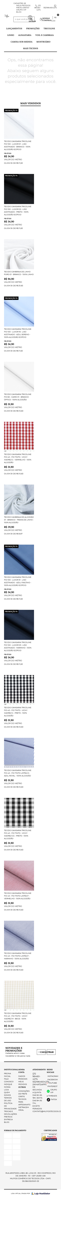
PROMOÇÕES (33, 28)
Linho (10, 35)
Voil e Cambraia (44, 35)
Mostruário (43, 41)
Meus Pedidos (23, 5)
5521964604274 (50, 8)
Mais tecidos (30, 48)
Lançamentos (14, 28)
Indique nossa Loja (8, 1087)
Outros (22, 1087)
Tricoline (49, 28)
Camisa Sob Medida (21, 41)
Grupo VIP (21, 10)
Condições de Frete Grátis (24, 1094)
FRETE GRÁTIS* (22, 8)
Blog (18, 12)
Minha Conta (21, 1070)
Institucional (9, 1069)
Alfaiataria (24, 35)
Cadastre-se (19, 3)
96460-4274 (37, 8)
